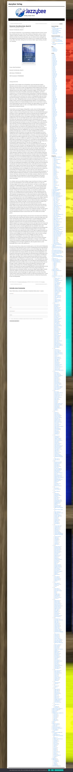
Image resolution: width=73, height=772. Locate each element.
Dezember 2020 (54, 98)
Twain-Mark (56, 680)
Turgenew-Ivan (56, 679)
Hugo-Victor (56, 484)
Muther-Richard (56, 574)
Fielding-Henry (56, 418)
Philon (55, 591)
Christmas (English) (55, 194)
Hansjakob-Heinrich (57, 463)
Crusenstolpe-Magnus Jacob (58, 370)
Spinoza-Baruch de (57, 653)
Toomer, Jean (55, 237)
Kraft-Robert (56, 517)
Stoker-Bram (56, 663)
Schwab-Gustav (56, 636)
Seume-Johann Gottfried (57, 640)
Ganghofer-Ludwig (57, 438)
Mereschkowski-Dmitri (57, 559)
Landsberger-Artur (57, 529)
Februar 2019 (54, 122)
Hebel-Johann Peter (57, 466)
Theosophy (55, 756)
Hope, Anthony (55, 220)
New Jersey (55, 176)
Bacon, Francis (56, 304)
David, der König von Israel (56, 30)
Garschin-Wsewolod (57, 439)
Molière (55, 563)
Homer (55, 482)
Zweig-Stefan (56, 707)
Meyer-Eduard (56, 560)
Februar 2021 (54, 96)
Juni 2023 (53, 67)
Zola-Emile (56, 706)
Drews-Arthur (56, 385)
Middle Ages (55, 719)
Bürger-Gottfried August (57, 344)
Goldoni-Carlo (56, 451)
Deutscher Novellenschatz (56, 246)
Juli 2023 (53, 66)
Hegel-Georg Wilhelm (57, 469)
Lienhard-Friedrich (57, 536)
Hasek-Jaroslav (56, 464)
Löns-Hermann (56, 539)
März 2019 (54, 121)
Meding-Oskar (56, 558)
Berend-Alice (56, 320)
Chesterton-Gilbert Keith (57, 352)
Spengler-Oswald (56, 651)
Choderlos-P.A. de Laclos (58, 353)
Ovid (55, 586)
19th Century (55, 716)
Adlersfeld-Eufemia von (57, 280)
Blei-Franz (55, 326)
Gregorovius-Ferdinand (57, 455)
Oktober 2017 (54, 139)
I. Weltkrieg (55, 763)
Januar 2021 (54, 97)
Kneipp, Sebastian (56, 225)
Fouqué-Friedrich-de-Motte (58, 426)
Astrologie (53, 191)
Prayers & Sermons (56, 751)
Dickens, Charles (55, 207)
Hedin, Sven (55, 217)
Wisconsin (54, 188)
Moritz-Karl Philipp (57, 569)
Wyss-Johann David (57, 702)
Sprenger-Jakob (56, 654)
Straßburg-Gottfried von (57, 665)
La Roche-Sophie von (57, 525)
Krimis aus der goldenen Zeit (56, 259)
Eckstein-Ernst (56, 393)
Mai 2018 (53, 132)
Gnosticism (55, 745)
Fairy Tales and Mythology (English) (57, 256)
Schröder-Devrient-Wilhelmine (58, 631)
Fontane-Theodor (56, 424)
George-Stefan (56, 441)
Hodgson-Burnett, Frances (57, 218)
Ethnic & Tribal (55, 743)
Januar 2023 (54, 72)
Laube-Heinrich (56, 531)
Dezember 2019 (54, 111)
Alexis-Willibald (56, 283)
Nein (52, 770)
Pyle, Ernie (55, 598)
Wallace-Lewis (56, 691)
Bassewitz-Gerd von (57, 309)
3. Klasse (54, 273)
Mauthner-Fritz (56, 556)
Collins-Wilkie (56, 360)
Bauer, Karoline (56, 311)
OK (49, 770)
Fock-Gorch (56, 423)
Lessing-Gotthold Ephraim (58, 533)
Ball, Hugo (55, 306)
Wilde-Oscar (56, 697)
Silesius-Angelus (56, 645)
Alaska (54, 158)
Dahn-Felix (56, 372)
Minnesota (54, 174)
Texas (54, 184)
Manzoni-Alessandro (57, 551)
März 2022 (54, 82)
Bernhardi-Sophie (56, 321)
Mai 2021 (53, 93)
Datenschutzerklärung (34, 19)
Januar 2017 (54, 148)
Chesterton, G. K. (55, 203)
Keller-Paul (56, 498)
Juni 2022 (53, 79)
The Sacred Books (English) (56, 732)
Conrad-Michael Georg (57, 364)
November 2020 (54, 99)
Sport (53, 731)
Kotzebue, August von (57, 516)
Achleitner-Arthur (56, 278)
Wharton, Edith (55, 242)
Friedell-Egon (56, 433)
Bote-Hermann (56, 331)
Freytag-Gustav (56, 432)
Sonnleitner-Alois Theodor (58, 649)
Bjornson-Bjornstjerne (57, 325)
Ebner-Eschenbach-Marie (58, 392)
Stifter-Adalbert (56, 662)
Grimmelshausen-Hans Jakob (58, 456)
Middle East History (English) (56, 708)
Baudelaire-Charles (57, 310)
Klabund (55, 504)
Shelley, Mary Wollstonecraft (57, 231)
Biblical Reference (56, 734)
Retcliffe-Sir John (56, 602)
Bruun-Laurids (56, 337)
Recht (53, 722)
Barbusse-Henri (56, 308)
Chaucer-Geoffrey (57, 351)
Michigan (54, 173)
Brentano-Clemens (57, 335)
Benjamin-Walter (56, 319)
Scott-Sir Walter (56, 637)
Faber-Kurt (55, 412)
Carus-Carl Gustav (57, 350)
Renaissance (55, 720)
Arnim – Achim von (57, 296)
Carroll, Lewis (55, 201)
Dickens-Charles (56, 379)
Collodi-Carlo (56, 361)
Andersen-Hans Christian (58, 287)
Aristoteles (55, 294)
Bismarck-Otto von (57, 324)
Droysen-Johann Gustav (57, 387)
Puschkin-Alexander (57, 597)
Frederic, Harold (55, 211)
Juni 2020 (53, 105)
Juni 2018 (53, 131)
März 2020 (54, 108)
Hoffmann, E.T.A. (56, 219)
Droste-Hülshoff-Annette (57, 386)
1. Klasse (54, 271)
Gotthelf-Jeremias (56, 454)
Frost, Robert (55, 212)
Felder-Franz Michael (57, 415)
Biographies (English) (55, 192)
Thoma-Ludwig (56, 671)
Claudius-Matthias (57, 357)
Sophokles (55, 650)
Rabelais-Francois (57, 600)
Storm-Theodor (56, 664)
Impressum (27, 19)
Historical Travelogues (56, 167)
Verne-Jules (56, 685)
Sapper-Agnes (56, 622)
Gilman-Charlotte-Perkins (58, 445)
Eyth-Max (55, 410)
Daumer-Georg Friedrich (57, 375)
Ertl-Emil (55, 402)
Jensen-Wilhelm (56, 491)
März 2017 (54, 147)
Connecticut (55, 162)
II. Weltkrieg (55, 764)
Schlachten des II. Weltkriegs (56, 728)
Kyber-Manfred (56, 523)
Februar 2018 (54, 135)
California (54, 160)
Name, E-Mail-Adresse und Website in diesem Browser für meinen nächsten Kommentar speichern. (27, 318)
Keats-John (56, 496)
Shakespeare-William (57, 641)
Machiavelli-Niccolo (57, 548)
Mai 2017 (53, 145)
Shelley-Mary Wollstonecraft (58, 642)
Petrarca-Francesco (57, 589)
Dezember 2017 (54, 137)
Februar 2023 (54, 71)
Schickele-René (56, 624)
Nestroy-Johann (56, 576)
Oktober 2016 (54, 151)
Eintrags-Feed (54, 48)
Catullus (54, 265)
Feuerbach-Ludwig (57, 416)
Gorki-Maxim (56, 453)
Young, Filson (56, 704)
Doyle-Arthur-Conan (57, 384)
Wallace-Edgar (56, 690)
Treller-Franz (56, 676)
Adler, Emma (56, 279)
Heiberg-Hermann (57, 470)
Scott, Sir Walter (55, 230)
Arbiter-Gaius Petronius (57, 291)
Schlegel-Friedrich (57, 626)
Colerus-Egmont (56, 359)
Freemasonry (55, 744)
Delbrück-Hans (56, 378)
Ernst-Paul (55, 401)
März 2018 (54, 134)
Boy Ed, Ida (56, 332)
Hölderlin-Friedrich (57, 480)
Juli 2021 (53, 91)
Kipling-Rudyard (56, 503)
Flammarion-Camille (57, 419)
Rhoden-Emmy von (57, 604)
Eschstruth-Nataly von (57, 404)
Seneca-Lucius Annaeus (57, 639)
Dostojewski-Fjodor (57, 383)
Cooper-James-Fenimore (57, 366)
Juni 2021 (53, 92)
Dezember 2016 (54, 149)
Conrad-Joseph (56, 363)
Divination (54, 742)
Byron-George (56, 347)
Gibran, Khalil (55, 213)
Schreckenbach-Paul (57, 630)
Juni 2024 (53, 54)
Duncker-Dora (56, 389)
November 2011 (54, 153)
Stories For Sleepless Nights (57, 233)
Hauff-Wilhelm (56, 465)
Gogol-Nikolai (56, 450)
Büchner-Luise (56, 339)
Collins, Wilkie (55, 206)
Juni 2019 (53, 118)
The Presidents (55, 185)
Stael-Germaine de (57, 656)
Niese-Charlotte (56, 577)
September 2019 (54, 114)
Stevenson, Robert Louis (56, 232)
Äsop (55, 298)
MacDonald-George (57, 547)
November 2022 (54, 74)
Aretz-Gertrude (56, 292)
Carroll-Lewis (56, 349)
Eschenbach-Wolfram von (58, 403)
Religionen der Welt (55, 723)
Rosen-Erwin (56, 612)
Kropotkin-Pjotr (56, 520)
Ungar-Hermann (56, 682)
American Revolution (56, 159)
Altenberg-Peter (56, 286)
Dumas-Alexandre (57, 388)
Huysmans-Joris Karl (57, 485)
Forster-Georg (56, 425)
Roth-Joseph (56, 614)
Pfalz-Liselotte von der (57, 590)
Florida (54, 164)
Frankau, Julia (56, 427)
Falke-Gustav (56, 413)
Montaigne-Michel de (57, 565)
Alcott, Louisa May (57, 282)
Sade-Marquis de (56, 618)
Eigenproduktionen (21, 19)
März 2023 (54, 70)
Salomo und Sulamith (55, 31)
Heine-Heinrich (56, 471)
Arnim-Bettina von (57, 297)
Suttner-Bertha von (57, 667)
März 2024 (54, 57)
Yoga (54, 757)
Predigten (53, 27)
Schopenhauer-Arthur (57, 629)
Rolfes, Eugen (56, 610)
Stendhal (55, 658)
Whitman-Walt (56, 696)
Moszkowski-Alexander (57, 571)
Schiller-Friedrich (56, 625)
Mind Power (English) (55, 709)
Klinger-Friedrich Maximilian (58, 507)
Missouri (54, 175)
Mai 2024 (53, 55)
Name (11, 307)
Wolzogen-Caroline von (57, 698)
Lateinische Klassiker (55, 260)
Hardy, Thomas (55, 215)
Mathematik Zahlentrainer (56, 270)
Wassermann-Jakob (57, 693)
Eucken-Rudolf (56, 406)
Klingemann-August (57, 506)
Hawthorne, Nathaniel (56, 216)
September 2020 (54, 101)
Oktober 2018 (54, 126)
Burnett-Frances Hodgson (58, 345)
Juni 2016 (53, 152)
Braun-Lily (55, 334)
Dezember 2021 (54, 85)
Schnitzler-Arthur (56, 628)
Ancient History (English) (56, 189)
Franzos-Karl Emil (57, 429)
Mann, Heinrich (56, 550)
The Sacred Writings (56, 755)
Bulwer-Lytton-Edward (57, 340)
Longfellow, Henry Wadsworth (57, 227)
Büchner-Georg (56, 338)
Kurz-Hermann (56, 522)
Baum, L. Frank (55, 200)
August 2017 (54, 141)
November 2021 (54, 86)
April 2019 (54, 120)
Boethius (54, 264)
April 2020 (54, 107)
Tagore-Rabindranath (57, 670)
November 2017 (54, 138)
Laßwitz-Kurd (56, 530)
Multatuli (55, 573)
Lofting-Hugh (56, 538)
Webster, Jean (55, 240)
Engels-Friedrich (56, 399)
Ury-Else (55, 683)
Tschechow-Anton (57, 677)
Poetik (53, 721)
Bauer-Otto (56, 312)
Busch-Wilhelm (56, 346)
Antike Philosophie (55, 190)
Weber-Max (56, 694)
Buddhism (54, 737)
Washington (55, 187)
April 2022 (54, 81)
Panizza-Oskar (56, 588)
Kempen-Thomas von (57, 499)
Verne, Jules (55, 239)
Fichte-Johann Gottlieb (57, 417)
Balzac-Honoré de (57, 307)
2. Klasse (54, 272)
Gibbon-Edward (56, 444)
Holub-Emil (56, 481)
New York (54, 177)
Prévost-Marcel (56, 596)
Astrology (54, 733)
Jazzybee (22, 27)
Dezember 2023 (54, 60)
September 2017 (54, 140)
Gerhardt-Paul (56, 442)
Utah (54, 186)
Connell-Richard (56, 362)
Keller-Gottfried (56, 497)
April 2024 (54, 56)
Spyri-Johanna (56, 655)
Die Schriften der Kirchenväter (56, 251)
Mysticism (54, 749)
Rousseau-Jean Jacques (57, 615)
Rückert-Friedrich (56, 616)
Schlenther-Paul (56, 627)
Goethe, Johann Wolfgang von (57, 214)
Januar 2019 (54, 123)
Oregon (54, 180)
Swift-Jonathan (56, 668)
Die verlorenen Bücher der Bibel (57, 252)
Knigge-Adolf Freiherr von (58, 512)
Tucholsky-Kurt (56, 678)
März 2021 (54, 95)
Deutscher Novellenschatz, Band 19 (16, 23)
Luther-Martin (56, 544)
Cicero (54, 267)
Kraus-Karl (56, 518)
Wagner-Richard (56, 689)
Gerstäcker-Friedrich (57, 443)
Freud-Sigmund (56, 431)
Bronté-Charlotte (56, 336)
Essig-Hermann (56, 405)
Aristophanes (56, 293)
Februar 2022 (54, 83)
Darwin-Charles (56, 373)
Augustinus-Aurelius (57, 300)
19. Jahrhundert (55, 761)
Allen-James (56, 285)
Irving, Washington (56, 224)
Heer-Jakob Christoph (57, 468)
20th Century (55, 717)
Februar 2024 (54, 58)
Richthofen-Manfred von (57, 605)
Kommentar (12, 293)
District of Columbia (56, 163)
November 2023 (54, 61)
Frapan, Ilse (56, 430)
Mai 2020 (53, 106)
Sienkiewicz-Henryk (57, 644)
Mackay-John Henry (57, 549)
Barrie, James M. (55, 199)
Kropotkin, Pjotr (56, 519)
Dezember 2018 (54, 124)
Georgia (54, 165)
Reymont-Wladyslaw (57, 603)
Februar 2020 (54, 109)
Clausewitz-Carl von (57, 358)
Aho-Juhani (56, 281)
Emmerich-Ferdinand (57, 397)
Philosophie (54, 711)
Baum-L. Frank (56, 313)
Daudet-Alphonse (56, 374)
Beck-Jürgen (56, 317)
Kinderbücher (54, 258)
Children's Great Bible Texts (57, 738)
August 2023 (54, 65)
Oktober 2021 (54, 87)
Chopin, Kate (55, 204)
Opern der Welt (54, 710)
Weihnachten (54, 758)
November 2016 (54, 150)
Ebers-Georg (56, 391)
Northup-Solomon (57, 579)
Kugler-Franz (56, 521)
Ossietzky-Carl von (57, 584)
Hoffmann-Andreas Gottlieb (58, 477)
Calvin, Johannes (55, 724)
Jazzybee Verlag (15, 4)
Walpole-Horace (56, 692)
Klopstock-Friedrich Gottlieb (58, 509)
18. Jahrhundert (55, 760)
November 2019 (54, 112)
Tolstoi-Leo (56, 675)
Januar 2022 (54, 84)
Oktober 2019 (54, 113)
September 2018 (54, 127)
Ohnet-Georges (56, 583)
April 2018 (54, 133)
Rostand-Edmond (56, 613)
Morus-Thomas (56, 570)
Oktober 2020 (54, 100)
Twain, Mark (55, 238)
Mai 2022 (53, 80)
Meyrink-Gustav (56, 561)
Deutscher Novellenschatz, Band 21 (42, 23)
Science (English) (55, 729)
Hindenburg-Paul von (57, 476)
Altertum (54, 762)
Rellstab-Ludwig (56, 601)
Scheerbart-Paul (56, 623)
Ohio (54, 179)
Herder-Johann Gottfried (57, 472)
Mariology (54, 748)
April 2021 (54, 94)
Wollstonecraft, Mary (56, 243)
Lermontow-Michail (57, 532)
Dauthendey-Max (56, 376)
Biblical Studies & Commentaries (58, 735)
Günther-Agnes (56, 458)
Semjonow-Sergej (56, 638)
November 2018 (54, 125)
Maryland (54, 171)
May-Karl (55, 557)
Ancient (54, 718)
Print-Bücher (41, 19)
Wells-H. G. (56, 695)
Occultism (54, 750)
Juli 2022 (53, 78)
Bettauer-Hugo (56, 322)
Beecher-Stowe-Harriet (57, 318)
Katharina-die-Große (57, 495)
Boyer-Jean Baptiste (57, 333)
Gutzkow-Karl (56, 459)
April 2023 (54, 69)
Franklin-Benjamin (57, 428)
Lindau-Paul (56, 537)
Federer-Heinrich (56, 414)
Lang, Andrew (55, 226)
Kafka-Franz (56, 493)
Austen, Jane (55, 198)
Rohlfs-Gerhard (56, 609)
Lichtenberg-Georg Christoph (58, 534)
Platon (55, 592)
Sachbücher (54, 725)
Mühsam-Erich (56, 572)
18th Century (55, 715)
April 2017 (54, 146)
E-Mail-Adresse (12, 311)
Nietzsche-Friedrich (57, 578)
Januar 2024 (54, 59)
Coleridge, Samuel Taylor (57, 205)
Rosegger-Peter (56, 611)
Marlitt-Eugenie (56, 552)
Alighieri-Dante (56, 284)
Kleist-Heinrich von (57, 505)
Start (10, 19)
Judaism (54, 746)
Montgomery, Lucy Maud (57, 229)
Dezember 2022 (54, 73)
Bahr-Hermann (56, 305)
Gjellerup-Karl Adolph (57, 446)
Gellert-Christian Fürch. (57, 440)
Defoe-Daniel (56, 377)
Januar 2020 (54, 110)
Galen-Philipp (56, 437)
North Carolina (55, 178)
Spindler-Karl (56, 652)
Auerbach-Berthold (57, 299)
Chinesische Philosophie (56, 193)
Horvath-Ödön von (57, 483)
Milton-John (56, 562)
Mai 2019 (53, 119)
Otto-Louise (56, 585)
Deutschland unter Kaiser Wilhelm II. (57, 247)
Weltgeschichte (54, 759)
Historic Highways (56, 166)
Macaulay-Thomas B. (57, 546)
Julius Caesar (55, 268)
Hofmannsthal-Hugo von (57, 479)
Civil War (54, 161)
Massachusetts (55, 172)
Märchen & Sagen (55, 269)
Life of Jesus (55, 747)
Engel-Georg (56, 398)
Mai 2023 (53, 68)
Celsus (54, 266)
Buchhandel (14, 19)
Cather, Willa (55, 202)
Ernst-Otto (55, 400)
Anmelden (53, 47)
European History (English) (56, 255)
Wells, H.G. (55, 241)
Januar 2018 (54, 136)
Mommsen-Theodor (57, 564)
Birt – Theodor (56, 323)
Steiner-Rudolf (56, 657)
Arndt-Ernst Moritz (57, 295)
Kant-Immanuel (56, 494)
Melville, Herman (55, 228)
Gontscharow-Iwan (57, 452)
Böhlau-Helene (56, 330)
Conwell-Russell (56, 365)
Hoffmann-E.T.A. (56, 478)
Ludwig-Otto (56, 543)
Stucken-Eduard (56, 666)
